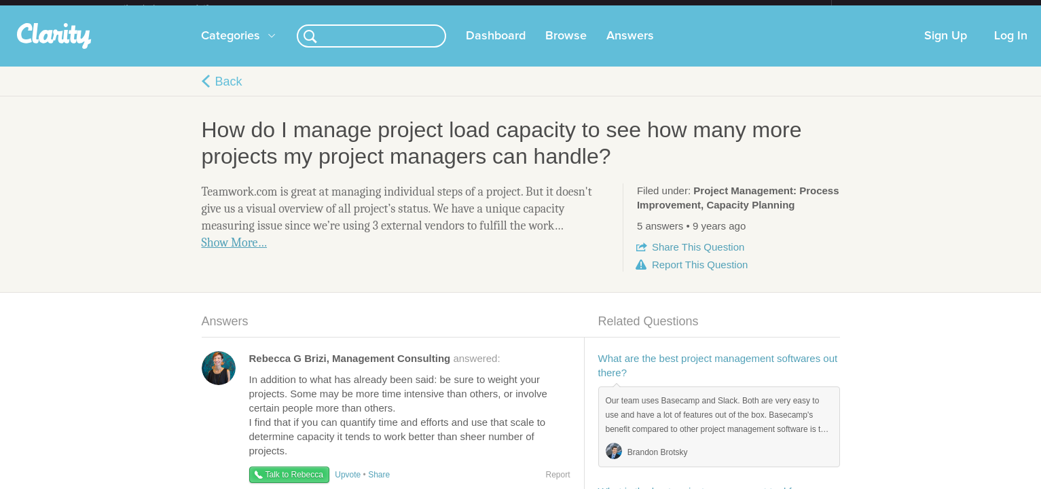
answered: (374, 369)
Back (228, 92)
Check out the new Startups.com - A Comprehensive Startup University (684, 9)
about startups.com (879, 9)
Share (698, 258)
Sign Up (945, 47)
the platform (181, 7)
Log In (1010, 47)
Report (700, 275)
